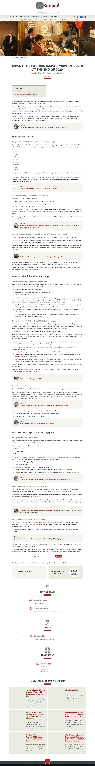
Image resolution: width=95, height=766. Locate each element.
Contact (55, 758)
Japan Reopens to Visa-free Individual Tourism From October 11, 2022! (74, 707)
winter (32, 495)
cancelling (24, 369)
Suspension (18, 351)
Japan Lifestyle (35, 17)
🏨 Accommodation (33, 20)
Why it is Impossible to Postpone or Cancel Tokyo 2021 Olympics (41, 531)
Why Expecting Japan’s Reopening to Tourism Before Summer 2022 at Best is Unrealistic (74, 730)
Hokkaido (17, 163)
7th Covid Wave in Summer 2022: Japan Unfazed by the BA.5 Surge (34, 730)
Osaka (16, 153)
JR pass (56, 306)
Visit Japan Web (71, 682)
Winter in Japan (44, 663)
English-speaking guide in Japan (46, 631)
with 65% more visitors (44, 302)
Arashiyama (56, 302)
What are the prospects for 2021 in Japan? (27, 94)
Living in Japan (23, 57)
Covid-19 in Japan (45, 659)
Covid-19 (36, 215)
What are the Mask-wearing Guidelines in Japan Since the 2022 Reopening (34, 708)
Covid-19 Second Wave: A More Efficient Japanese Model (38, 187)
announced (41, 344)
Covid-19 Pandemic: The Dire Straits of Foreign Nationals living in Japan (44, 401)
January (70, 144)
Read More (60, 764)
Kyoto (16, 302)
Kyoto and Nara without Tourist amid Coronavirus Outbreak (40, 504)
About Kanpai (47, 758)
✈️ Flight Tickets (23, 20)
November (27, 101)
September (38, 515)
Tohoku (19, 308)
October (68, 111)
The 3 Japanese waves (22, 91)
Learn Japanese (45, 17)
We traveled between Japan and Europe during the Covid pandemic (42, 254)
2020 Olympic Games (40, 517)
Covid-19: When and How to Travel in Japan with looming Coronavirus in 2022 (45, 473)
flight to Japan (40, 596)
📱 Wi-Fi (64, 20)
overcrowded (18, 313)
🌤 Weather (78, 20)
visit (16, 308)
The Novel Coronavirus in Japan (30, 127)
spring (42, 297)
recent (37, 523)
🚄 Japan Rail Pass (43, 20)
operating (38, 437)
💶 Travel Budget (14, 20)
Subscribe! (58, 548)
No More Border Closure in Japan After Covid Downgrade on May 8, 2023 (35, 685)
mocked (63, 339)
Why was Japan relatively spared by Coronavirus (36, 223)
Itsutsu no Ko (16, 453)
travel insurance (41, 604)
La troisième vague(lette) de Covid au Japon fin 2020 (53, 555)
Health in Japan (44, 661)
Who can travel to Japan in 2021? (30, 375)
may (24, 339)
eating (50, 453)
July (63, 323)
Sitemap (61, 758)
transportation (38, 323)
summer (31, 517)
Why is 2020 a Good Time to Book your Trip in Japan (37, 418)
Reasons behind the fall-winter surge (26, 93)
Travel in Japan (13, 17)
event (57, 367)
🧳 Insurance (70, 20)
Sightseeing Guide (24, 17)
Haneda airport (61, 311)
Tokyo (16, 151)
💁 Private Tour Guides (55, 20)
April (68, 536)
